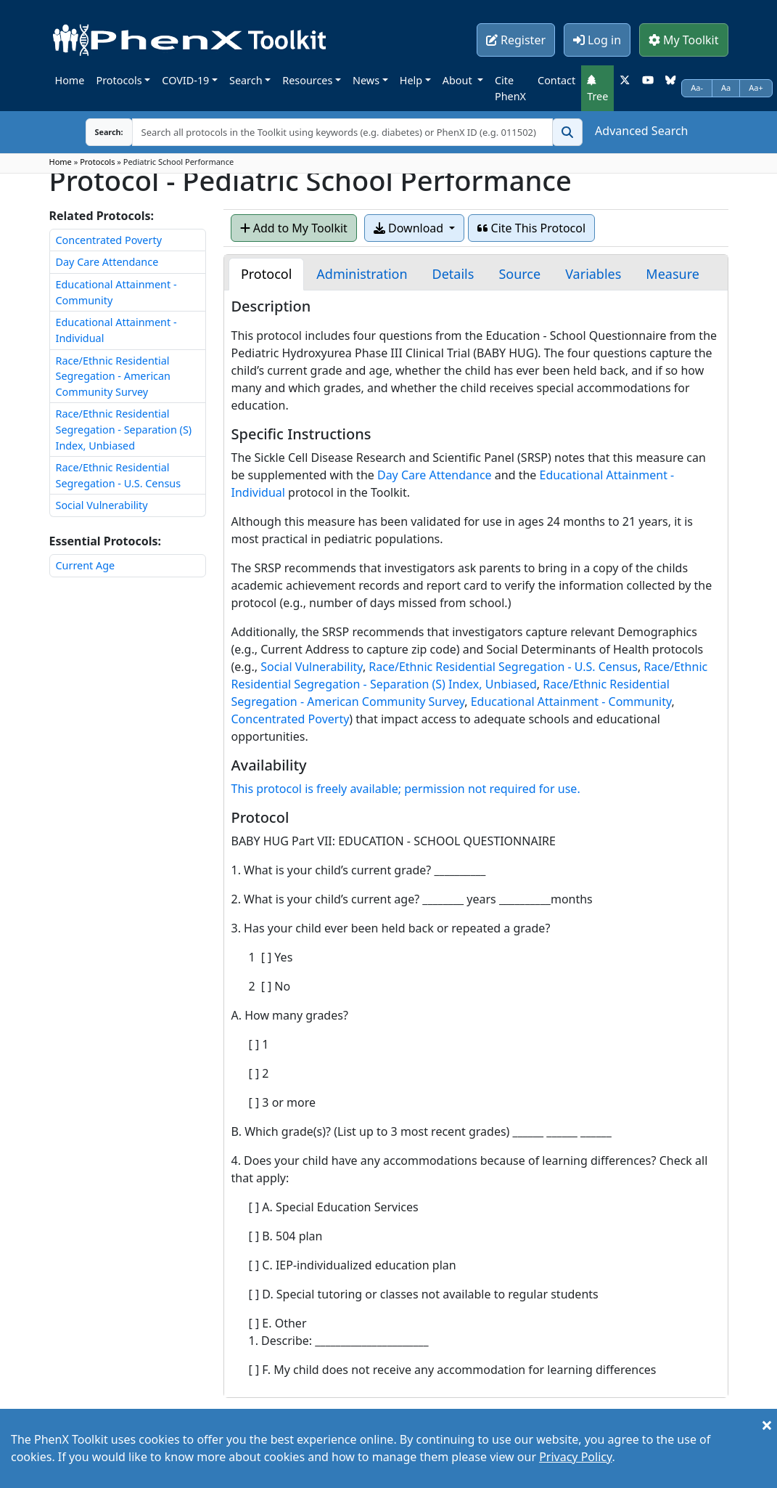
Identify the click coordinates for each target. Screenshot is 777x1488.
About (459, 80)
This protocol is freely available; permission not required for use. (405, 789)
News (366, 80)
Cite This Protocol (531, 228)
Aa (726, 87)
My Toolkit (684, 40)
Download (410, 228)
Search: (98, 131)
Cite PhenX (510, 88)
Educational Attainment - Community (571, 702)
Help (411, 80)
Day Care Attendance (107, 262)
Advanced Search (641, 131)
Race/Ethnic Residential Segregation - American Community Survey (113, 376)
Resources (307, 80)
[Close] (767, 1425)
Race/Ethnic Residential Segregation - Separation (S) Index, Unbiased (124, 429)
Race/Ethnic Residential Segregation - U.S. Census (503, 667)
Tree (597, 88)
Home (70, 80)
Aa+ (756, 87)
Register (516, 40)
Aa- (697, 87)
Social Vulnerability (102, 505)
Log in (597, 40)
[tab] (266, 274)
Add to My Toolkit (294, 228)
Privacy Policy (575, 1457)
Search (246, 80)
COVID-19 (185, 80)
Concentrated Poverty (109, 240)
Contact (556, 80)
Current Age (85, 565)
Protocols (118, 80)
